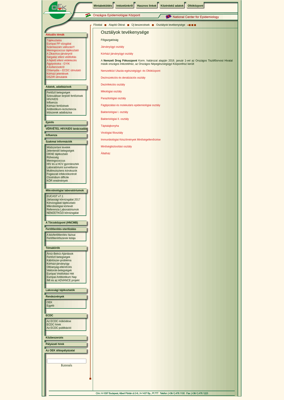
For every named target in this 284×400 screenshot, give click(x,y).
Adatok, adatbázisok (58, 86)
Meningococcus (56, 160)
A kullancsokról (55, 67)
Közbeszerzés (54, 337)
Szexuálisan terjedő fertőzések (65, 95)
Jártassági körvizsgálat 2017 (63, 199)
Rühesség (53, 157)
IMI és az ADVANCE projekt (63, 280)
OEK (49, 302)
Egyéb (50, 305)
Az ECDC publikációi (59, 327)
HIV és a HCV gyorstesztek (63, 164)
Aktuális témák (55, 34)
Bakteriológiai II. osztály (115, 119)
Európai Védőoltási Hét (60, 273)
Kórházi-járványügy (58, 263)
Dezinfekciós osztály (113, 84)
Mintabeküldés (103, 5)
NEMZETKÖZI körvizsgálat (63, 212)
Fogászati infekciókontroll (62, 174)
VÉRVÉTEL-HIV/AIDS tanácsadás (66, 128)
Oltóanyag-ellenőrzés (59, 267)
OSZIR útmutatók (57, 77)
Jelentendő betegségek (60, 150)
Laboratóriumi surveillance (62, 167)
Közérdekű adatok (172, 5)
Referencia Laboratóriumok (63, 209)
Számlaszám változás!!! (61, 47)
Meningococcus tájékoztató (63, 50)
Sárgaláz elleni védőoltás (61, 57)
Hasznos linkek (146, 5)
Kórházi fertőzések (58, 105)
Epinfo (50, 122)
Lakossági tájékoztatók (60, 290)
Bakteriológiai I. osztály (114, 112)
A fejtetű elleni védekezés (62, 60)
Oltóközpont (195, 5)
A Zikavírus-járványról (59, 53)
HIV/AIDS (52, 99)
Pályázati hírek (55, 344)
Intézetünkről (124, 5)
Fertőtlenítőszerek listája (61, 238)
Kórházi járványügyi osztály (117, 53)
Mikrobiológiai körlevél (60, 206)
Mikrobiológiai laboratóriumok (65, 190)
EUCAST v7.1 (55, 196)
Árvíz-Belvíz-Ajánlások (60, 253)
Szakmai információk (59, 141)
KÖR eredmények (57, 180)
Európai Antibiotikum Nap (62, 277)
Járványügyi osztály (112, 46)
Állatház (105, 153)
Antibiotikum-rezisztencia (61, 109)
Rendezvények (55, 296)
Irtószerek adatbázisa (59, 112)
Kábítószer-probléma (59, 260)
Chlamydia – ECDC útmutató (64, 70)
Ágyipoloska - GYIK (58, 63)
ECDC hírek (54, 324)
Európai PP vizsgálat (59, 43)
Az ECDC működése (59, 321)
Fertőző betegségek (58, 92)
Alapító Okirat (117, 24)
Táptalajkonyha (110, 125)
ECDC (49, 315)
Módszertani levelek (58, 147)
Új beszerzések (141, 24)
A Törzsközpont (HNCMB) (62, 222)
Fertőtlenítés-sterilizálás (61, 229)
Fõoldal (97, 24)
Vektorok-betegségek (59, 270)
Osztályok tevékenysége (170, 24)
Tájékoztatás (54, 40)
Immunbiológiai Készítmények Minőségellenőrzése (131, 139)
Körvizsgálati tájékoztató (61, 202)
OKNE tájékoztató (57, 154)
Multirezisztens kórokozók (62, 170)
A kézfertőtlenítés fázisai (61, 234)
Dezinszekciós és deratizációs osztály (123, 77)
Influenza (52, 102)
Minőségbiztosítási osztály (116, 146)
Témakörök (53, 248)
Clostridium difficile (58, 177)
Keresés (66, 365)
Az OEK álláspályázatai (60, 350)
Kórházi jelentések (57, 73)
